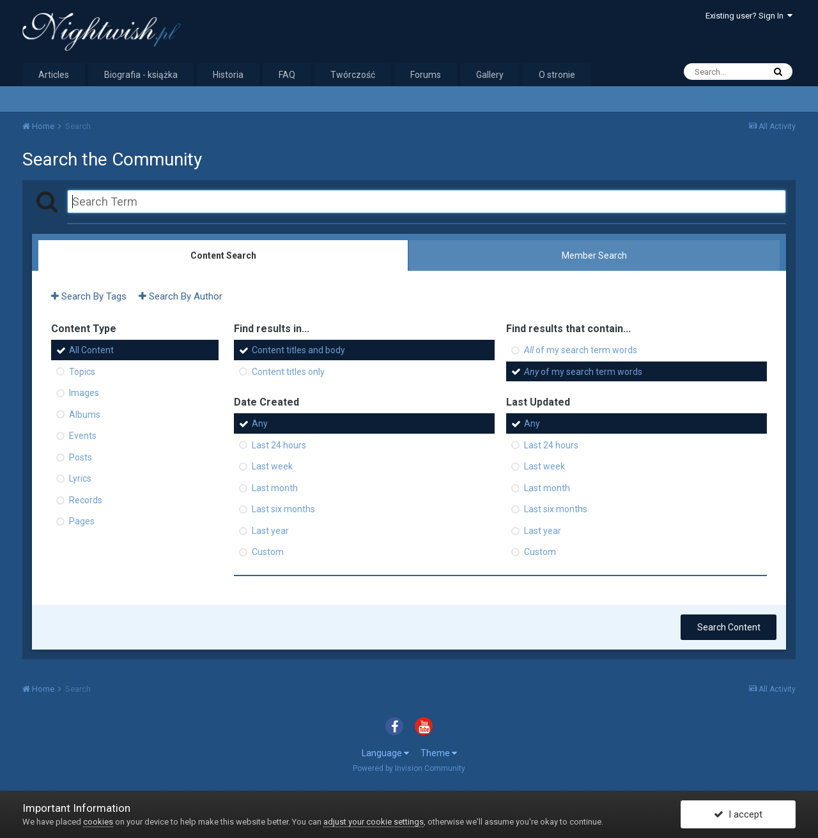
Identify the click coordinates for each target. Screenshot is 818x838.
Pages (82, 521)
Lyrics (80, 478)
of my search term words (580, 350)
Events (82, 435)
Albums (84, 414)
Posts (80, 457)
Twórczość (352, 75)
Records (85, 499)
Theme (439, 753)
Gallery (490, 75)
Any (260, 423)
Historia (228, 75)
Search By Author (180, 296)
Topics (82, 371)
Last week (272, 466)
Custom (268, 552)
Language (385, 753)
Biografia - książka (141, 75)
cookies (98, 822)
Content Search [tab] (223, 255)
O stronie (557, 75)
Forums (425, 75)
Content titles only (288, 371)
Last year (270, 530)
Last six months (283, 509)
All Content (91, 350)
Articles (53, 75)
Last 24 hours (279, 444)
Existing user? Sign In (749, 15)
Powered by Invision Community (409, 768)
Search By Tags (89, 296)
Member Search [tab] (594, 255)
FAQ (287, 75)
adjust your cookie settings (373, 822)
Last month (275, 487)
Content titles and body (298, 350)
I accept (738, 814)
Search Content (728, 627)
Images (84, 393)
